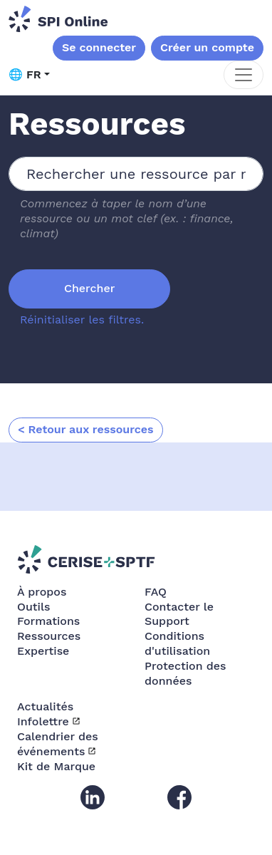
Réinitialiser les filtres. (82, 319)
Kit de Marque (56, 766)
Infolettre (43, 721)
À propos (41, 591)
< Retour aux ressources (86, 429)
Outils (33, 606)
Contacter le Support (179, 614)
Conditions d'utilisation (177, 643)
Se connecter (99, 47)
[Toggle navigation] (243, 75)
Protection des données (185, 673)
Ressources (48, 636)
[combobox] (136, 174)
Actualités (45, 706)
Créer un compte (207, 47)
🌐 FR (25, 74)
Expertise (43, 651)
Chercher (89, 288)
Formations (48, 621)
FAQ (156, 591)
